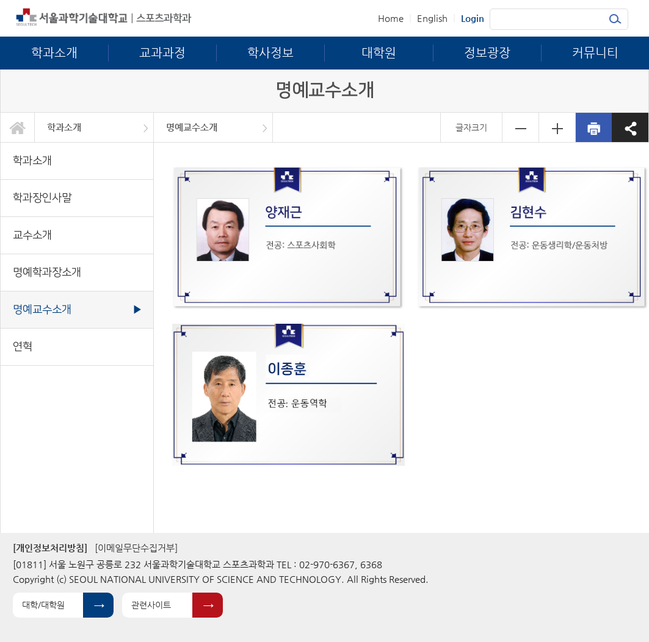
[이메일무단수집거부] (136, 548)
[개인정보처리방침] (50, 548)
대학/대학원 (43, 605)
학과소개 (64, 127)
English (432, 18)
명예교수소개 (191, 127)
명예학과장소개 (47, 272)
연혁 (22, 346)
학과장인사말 (42, 198)
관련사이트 (151, 605)
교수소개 (32, 235)
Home (391, 18)
